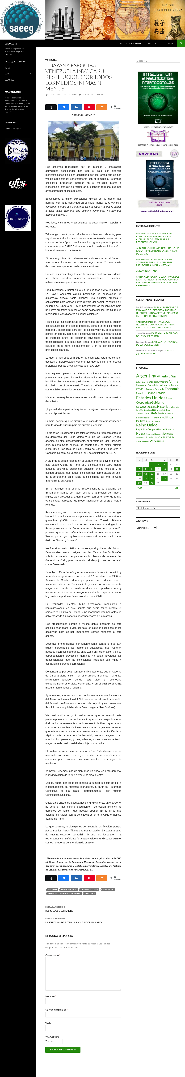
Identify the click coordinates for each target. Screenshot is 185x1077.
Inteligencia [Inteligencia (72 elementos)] (174, 407)
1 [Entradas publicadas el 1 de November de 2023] (151, 464)
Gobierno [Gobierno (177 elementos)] (157, 402)
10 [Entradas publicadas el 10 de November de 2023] (164, 469)
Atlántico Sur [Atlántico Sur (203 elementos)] (166, 376)
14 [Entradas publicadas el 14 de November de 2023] (145, 473)
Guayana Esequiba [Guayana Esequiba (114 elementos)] (146, 406)
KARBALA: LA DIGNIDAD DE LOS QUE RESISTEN (157, 334)
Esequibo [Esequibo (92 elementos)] (140, 393)
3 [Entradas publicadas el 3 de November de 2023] (164, 464)
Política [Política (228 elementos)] (167, 417)
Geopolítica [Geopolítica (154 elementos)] (143, 402)
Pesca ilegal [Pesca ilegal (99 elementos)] (142, 417)
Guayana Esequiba (89, 890)
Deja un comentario (92, 94)
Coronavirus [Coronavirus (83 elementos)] (141, 385)
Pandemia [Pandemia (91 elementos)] (163, 413)
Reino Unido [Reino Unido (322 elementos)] (147, 425)
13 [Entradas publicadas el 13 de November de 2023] (139, 473)
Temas (148, 43)
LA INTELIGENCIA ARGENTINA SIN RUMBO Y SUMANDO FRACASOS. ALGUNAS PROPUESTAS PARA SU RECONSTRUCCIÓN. (154, 237)
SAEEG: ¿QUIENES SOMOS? (130, 43)
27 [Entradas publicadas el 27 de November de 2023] (139, 483)
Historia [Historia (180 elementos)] (162, 406)
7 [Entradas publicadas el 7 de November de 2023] (145, 469)
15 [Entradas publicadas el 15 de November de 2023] (152, 473)
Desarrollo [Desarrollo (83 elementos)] (159, 389)
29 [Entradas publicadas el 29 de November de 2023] (152, 483)
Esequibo (52, 890)
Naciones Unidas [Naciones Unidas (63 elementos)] (142, 413)
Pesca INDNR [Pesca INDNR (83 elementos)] (154, 417)
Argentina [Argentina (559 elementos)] (146, 375)
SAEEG (74, 94)
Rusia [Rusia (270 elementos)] (140, 433)
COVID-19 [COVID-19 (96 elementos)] (141, 389)
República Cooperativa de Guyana (64, 893)
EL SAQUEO (170, 43)
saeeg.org (11, 43)
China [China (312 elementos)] (173, 381)
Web (48, 1023)
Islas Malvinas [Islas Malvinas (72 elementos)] (142, 410)
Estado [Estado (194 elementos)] (160, 393)
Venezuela (90, 893)
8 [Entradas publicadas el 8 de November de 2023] (151, 469)
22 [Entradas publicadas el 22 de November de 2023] (152, 478)
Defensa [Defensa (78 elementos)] (150, 389)
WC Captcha (52, 1036)
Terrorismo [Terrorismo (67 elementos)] (140, 438)
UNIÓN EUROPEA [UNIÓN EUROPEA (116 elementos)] (164, 437)
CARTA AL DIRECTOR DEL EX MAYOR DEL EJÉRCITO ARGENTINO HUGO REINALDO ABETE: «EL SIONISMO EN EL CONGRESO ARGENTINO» (157, 281)
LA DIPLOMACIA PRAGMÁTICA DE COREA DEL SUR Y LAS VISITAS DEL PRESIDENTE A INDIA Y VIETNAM (154, 262)
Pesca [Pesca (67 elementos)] (170, 413)
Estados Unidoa (68, 890)
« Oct (139, 487)
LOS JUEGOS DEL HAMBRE (83, 908)
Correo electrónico (56, 1009)
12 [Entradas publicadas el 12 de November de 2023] (177, 469)
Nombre (50, 996)
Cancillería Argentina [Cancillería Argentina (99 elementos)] (157, 381)
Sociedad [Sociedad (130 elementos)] (167, 433)
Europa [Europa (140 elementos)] (170, 398)
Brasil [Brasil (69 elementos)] (144, 382)
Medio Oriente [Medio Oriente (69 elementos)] (164, 410)
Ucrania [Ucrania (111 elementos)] (149, 437)
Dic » (176, 487)
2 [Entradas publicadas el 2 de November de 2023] (158, 464)
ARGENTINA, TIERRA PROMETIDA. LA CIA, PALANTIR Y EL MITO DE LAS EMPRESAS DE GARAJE (158, 251)
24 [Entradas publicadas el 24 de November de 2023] (164, 478)
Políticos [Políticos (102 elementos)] (140, 421)
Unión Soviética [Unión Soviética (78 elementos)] (142, 441)
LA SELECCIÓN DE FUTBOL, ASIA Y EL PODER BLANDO (83, 920)
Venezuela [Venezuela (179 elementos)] (157, 441)
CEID (157, 43)
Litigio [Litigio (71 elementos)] (155, 410)
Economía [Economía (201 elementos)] (172, 389)
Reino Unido (108, 890)
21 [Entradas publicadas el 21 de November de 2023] (145, 478)
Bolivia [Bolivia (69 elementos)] (139, 382)
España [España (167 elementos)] (150, 393)
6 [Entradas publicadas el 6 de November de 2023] (139, 469)
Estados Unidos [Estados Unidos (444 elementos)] (150, 397)
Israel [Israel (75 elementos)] (150, 410)
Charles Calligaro (144, 321)
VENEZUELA (51, 60)
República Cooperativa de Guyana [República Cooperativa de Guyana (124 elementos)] (155, 429)
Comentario (52, 955)
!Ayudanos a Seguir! (13, 128)
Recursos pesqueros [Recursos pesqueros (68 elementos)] (153, 421)
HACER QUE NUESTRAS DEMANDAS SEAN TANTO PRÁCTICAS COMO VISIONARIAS (155, 324)
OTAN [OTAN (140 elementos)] (153, 413)
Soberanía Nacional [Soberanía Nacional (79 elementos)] (154, 434)
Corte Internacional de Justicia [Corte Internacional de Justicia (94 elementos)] (163, 385)
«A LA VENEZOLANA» (147, 271)
